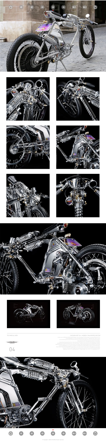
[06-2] (85, 7)
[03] (42, 7)
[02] (32, 7)
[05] (63, 7)
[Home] (11, 7)
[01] (21, 7)
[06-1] (74, 7)
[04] (53, 7)
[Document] (95, 7)
